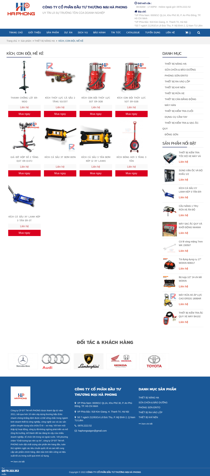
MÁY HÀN (170, 105)
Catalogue (133, 32)
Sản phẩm (52, 32)
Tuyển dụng (152, 32)
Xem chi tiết (17, 461)
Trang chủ (16, 32)
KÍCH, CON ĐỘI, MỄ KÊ (71, 41)
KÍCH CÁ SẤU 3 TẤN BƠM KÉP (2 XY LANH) (95, 159)
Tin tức (116, 32)
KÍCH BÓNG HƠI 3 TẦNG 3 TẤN (131, 159)
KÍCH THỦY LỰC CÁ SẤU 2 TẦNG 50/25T (60, 99)
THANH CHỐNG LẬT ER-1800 (24, 99)
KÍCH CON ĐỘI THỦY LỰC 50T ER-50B (131, 99)
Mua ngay (24, 114)
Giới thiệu (34, 32)
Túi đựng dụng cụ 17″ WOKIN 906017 (190, 261)
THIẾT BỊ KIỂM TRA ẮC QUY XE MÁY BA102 (191, 314)
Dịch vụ (83, 32)
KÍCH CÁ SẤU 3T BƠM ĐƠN (60, 157)
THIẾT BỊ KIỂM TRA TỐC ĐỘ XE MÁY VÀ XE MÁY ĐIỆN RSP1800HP (190, 154)
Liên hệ (170, 32)
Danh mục (171, 53)
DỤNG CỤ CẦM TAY (176, 116)
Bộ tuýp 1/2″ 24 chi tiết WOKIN (190, 279)
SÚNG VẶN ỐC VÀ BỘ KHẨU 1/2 (191, 172)
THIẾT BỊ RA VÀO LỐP (177, 81)
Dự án (68, 32)
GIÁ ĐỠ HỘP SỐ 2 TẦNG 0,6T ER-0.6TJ (24, 159)
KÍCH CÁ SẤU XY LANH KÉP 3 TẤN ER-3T (190, 190)
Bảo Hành (99, 32)
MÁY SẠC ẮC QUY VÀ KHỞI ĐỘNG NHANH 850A (190, 225)
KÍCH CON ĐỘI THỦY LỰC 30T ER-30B (96, 99)
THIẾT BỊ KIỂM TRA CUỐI (179, 111)
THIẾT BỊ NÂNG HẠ (44, 41)
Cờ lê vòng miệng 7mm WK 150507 (191, 243)
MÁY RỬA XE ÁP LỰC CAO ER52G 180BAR (190, 297)
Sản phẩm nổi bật (179, 143)
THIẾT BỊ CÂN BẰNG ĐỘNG (180, 99)
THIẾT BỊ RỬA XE (175, 93)
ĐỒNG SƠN (171, 134)
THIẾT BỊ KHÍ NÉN (175, 87)
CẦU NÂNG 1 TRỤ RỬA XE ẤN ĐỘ (188, 208)
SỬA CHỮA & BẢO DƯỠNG (180, 69)
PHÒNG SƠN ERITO (176, 75)
